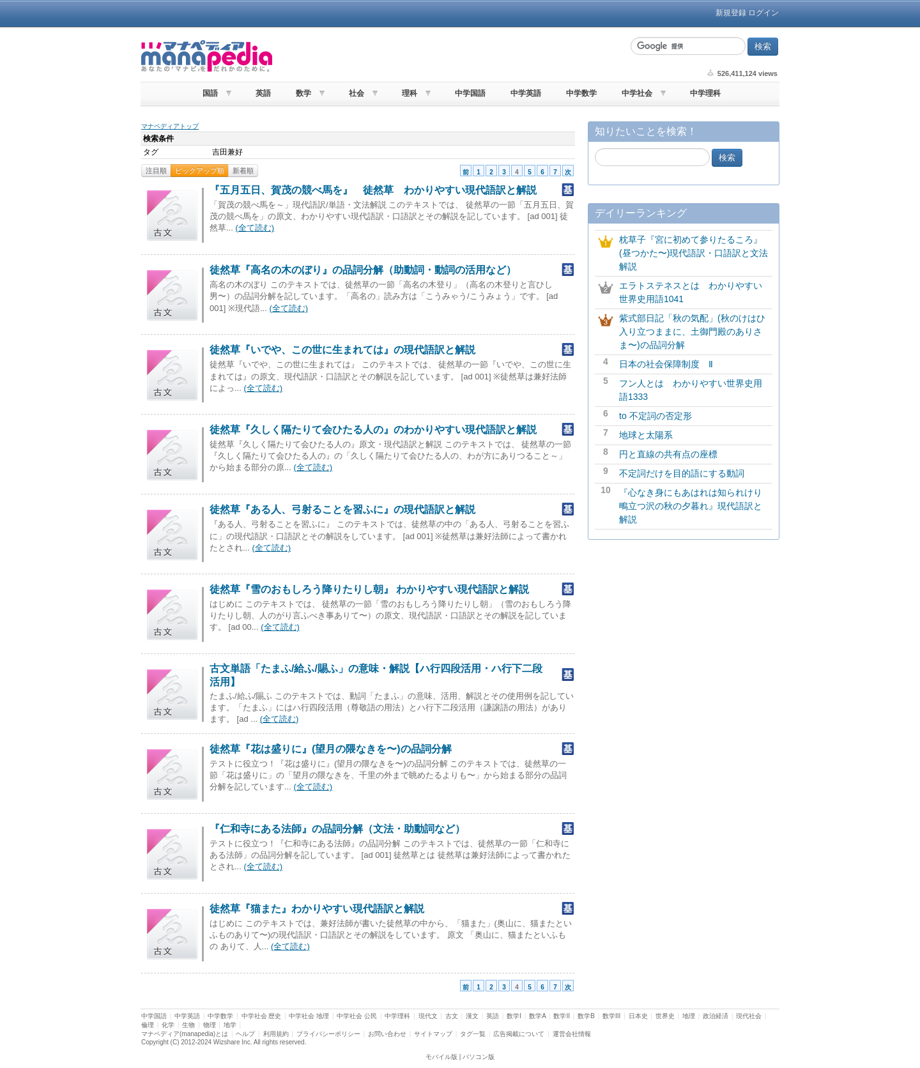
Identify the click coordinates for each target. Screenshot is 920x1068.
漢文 (472, 1015)
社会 (356, 93)
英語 (263, 93)
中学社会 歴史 (261, 1015)
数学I (514, 1015)
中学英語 (525, 93)
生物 (188, 1024)
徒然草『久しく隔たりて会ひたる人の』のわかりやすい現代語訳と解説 (373, 429)
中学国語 (470, 93)
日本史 (638, 1015)
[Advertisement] (449, 56)
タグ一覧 (473, 1033)
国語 (210, 93)
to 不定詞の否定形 (655, 416)
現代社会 (749, 1015)
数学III (611, 1015)
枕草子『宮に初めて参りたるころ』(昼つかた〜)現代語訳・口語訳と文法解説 (693, 252)
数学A (537, 1015)
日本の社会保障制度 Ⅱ (666, 364)
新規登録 (731, 12)
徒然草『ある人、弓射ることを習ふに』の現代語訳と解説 (342, 509)
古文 (451, 1015)
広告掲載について (518, 1033)
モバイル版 (441, 1056)
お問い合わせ (387, 1033)
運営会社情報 (572, 1033)
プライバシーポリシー (328, 1033)
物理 (209, 1024)
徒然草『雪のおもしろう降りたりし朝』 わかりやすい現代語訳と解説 (369, 589)
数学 (303, 93)
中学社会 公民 (357, 1015)
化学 (168, 1024)
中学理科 (705, 93)
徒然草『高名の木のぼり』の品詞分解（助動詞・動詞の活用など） (363, 269)
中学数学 (581, 93)
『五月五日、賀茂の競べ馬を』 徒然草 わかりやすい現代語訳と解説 (373, 190)
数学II (561, 1015)
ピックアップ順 (199, 170)
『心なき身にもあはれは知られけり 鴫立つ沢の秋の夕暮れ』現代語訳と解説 (695, 505)
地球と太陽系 (646, 435)
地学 (230, 1024)
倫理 (147, 1024)
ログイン (763, 12)
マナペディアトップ (170, 126)
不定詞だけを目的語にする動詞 (681, 473)
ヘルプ (245, 1033)
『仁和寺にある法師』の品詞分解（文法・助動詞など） (337, 828)
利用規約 (276, 1033)
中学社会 (637, 93)
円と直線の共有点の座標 (668, 454)
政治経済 (715, 1015)
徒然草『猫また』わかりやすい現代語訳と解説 (317, 908)
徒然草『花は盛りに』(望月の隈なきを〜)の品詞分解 (331, 749)
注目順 (156, 170)
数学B (586, 1015)
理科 (409, 93)
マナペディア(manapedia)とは (184, 1033)
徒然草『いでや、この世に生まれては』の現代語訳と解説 (342, 349)
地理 (688, 1015)
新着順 (243, 170)
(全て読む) (254, 228)
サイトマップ (433, 1033)
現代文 (428, 1015)
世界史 (665, 1015)
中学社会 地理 (309, 1015)
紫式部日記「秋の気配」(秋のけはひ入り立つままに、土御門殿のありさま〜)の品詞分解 (692, 331)
